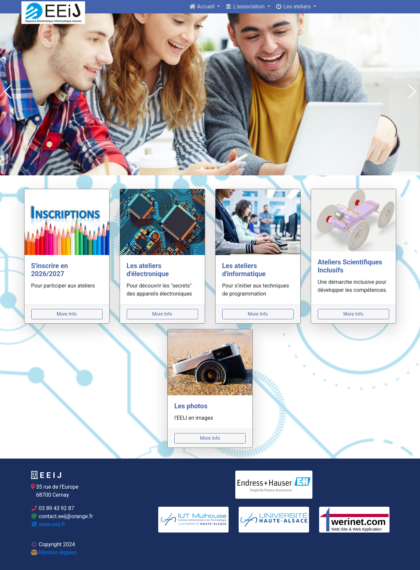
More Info (67, 314)
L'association (245, 6)
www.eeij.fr (48, 524)
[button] (7, 91)
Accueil (202, 6)
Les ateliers (294, 6)
